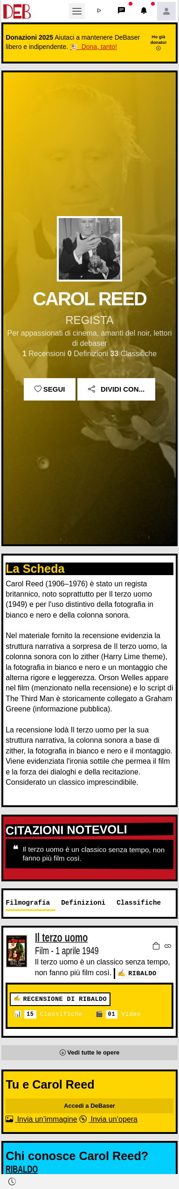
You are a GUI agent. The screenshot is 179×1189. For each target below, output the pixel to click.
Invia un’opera (108, 1119)
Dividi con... (116, 389)
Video (123, 1014)
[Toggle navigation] (77, 11)
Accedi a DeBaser (89, 1105)
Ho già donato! (158, 42)
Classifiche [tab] (139, 902)
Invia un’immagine (41, 1119)
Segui (49, 389)
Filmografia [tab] (28, 902)
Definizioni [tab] (83, 902)
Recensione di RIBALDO (65, 998)
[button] (99, 11)
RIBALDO (142, 973)
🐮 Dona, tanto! (93, 46)
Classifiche (53, 1014)
